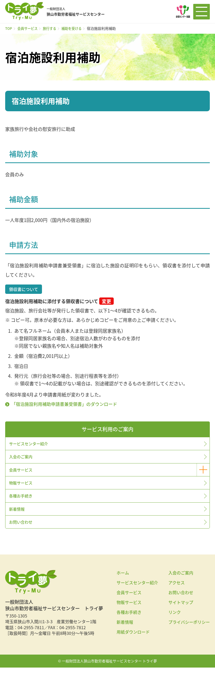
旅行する (52, 28)
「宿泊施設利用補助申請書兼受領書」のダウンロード (68, 404)
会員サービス (29, 28)
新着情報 (17, 513)
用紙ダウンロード (133, 637)
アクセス (176, 588)
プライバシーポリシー (189, 628)
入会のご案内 (21, 458)
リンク (174, 618)
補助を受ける (75, 28)
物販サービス (21, 485)
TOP (9, 28)
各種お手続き (21, 499)
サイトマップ (180, 608)
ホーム (123, 578)
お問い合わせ (21, 527)
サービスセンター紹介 (30, 444)
